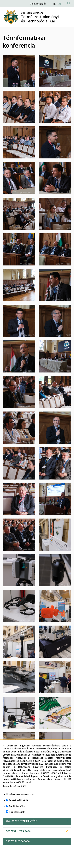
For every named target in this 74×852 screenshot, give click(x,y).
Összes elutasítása (18, 831)
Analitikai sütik (17, 806)
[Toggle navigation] (68, 17)
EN (59, 4)
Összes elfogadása (18, 841)
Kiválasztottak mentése (21, 821)
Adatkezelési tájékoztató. (52, 779)
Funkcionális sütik (18, 800)
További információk (15, 786)
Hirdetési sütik (17, 812)
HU (54, 4)
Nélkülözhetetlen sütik (22, 794)
